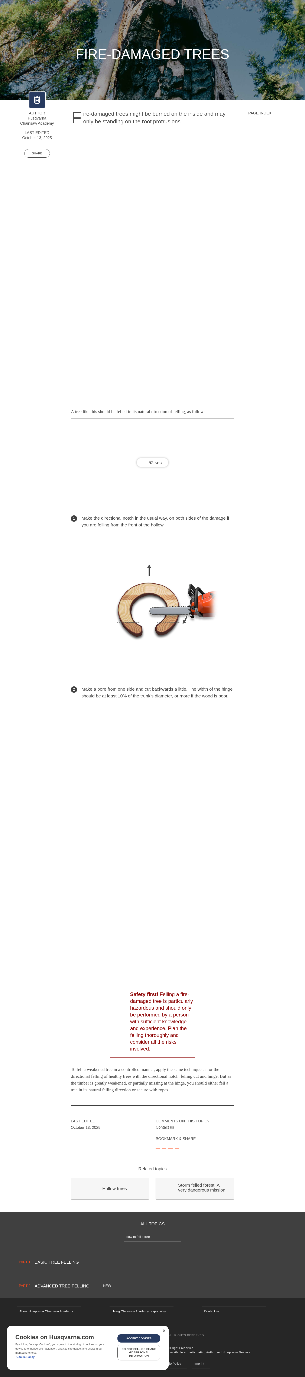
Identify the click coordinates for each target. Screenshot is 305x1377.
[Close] (164, 1330)
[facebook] (164, 1146)
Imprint (199, 1363)
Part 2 (24, 1286)
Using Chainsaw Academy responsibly (139, 1311)
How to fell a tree (138, 1237)
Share (37, 153)
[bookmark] (158, 1146)
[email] (177, 1146)
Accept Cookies (139, 1338)
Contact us (165, 1127)
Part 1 (24, 1262)
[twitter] (170, 1146)
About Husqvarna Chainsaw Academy (46, 1311)
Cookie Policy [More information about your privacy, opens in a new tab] (25, 1356)
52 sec (155, 462)
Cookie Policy (171, 1363)
